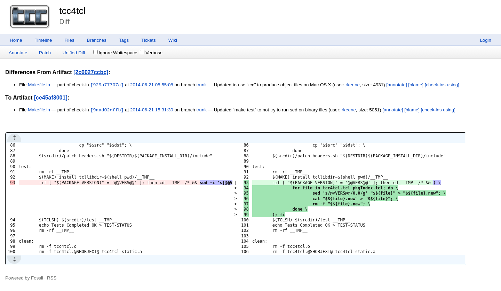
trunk (201, 85)
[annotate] (396, 85)
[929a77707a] (107, 85)
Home (16, 40)
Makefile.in (39, 85)
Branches (96, 40)
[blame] (415, 85)
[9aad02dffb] (107, 110)
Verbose (151, 52)
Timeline (43, 40)
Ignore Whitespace (115, 52)
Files (69, 40)
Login (485, 40)
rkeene (352, 85)
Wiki (172, 40)
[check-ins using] (442, 85)
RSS (51, 278)
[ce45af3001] (50, 98)
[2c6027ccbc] (91, 72)
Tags (124, 40)
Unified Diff (74, 52)
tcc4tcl (72, 11)
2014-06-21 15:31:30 (151, 110)
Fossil (37, 278)
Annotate (18, 52)
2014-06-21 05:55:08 (151, 85)
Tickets (148, 40)
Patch (45, 52)
